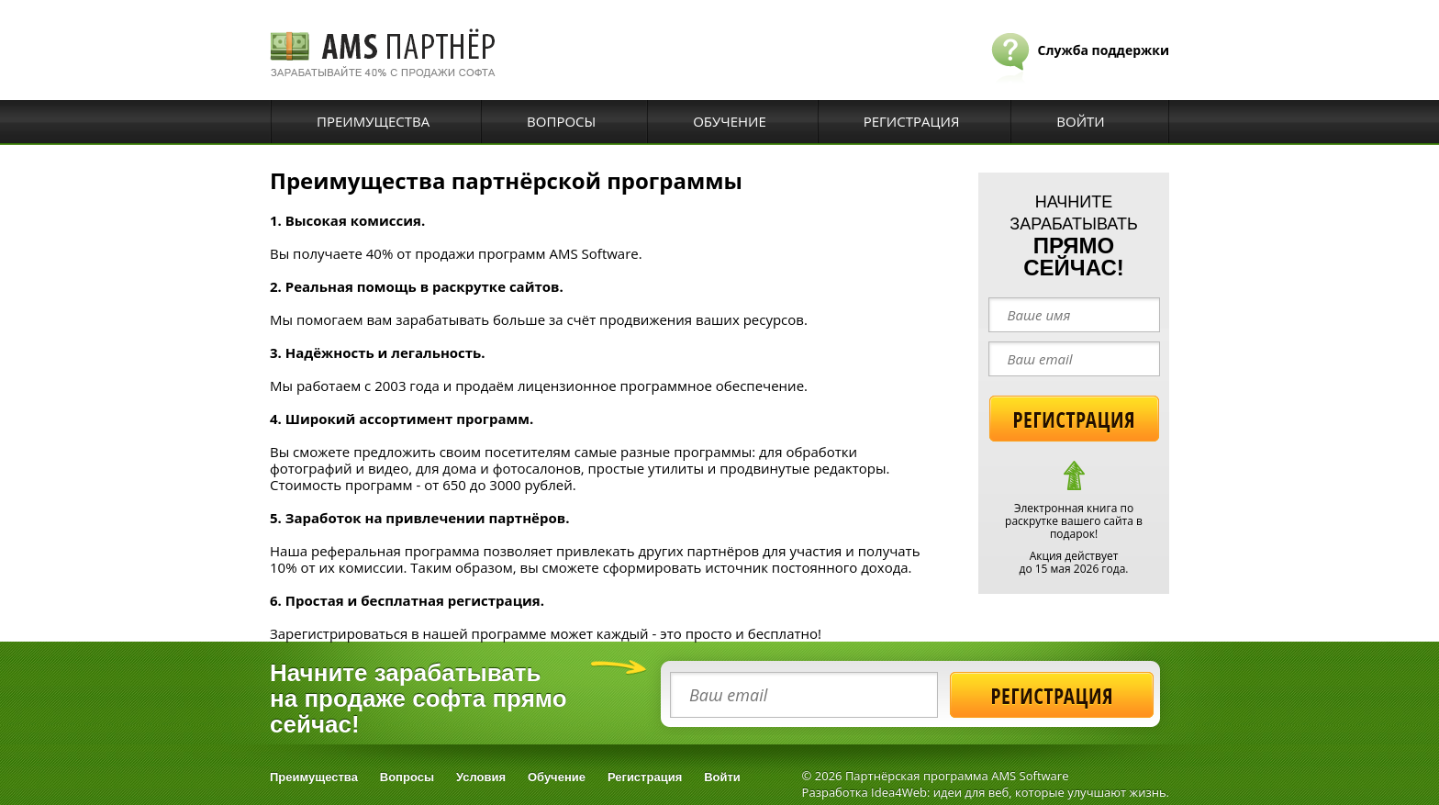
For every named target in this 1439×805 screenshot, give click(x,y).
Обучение (729, 121)
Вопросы (561, 121)
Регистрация (912, 121)
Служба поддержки (1103, 50)
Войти (1080, 121)
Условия (481, 777)
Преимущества (373, 121)
